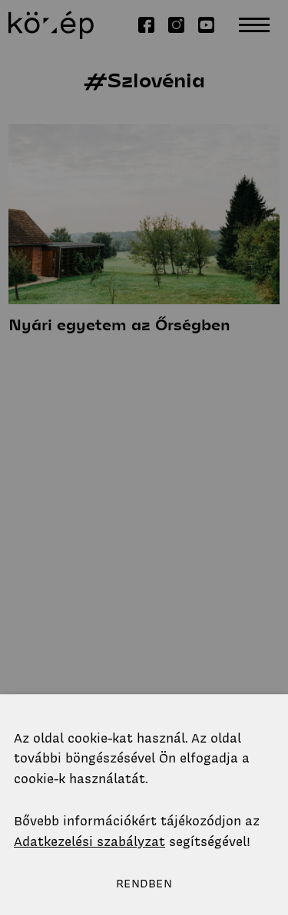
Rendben (144, 883)
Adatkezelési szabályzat (89, 841)
